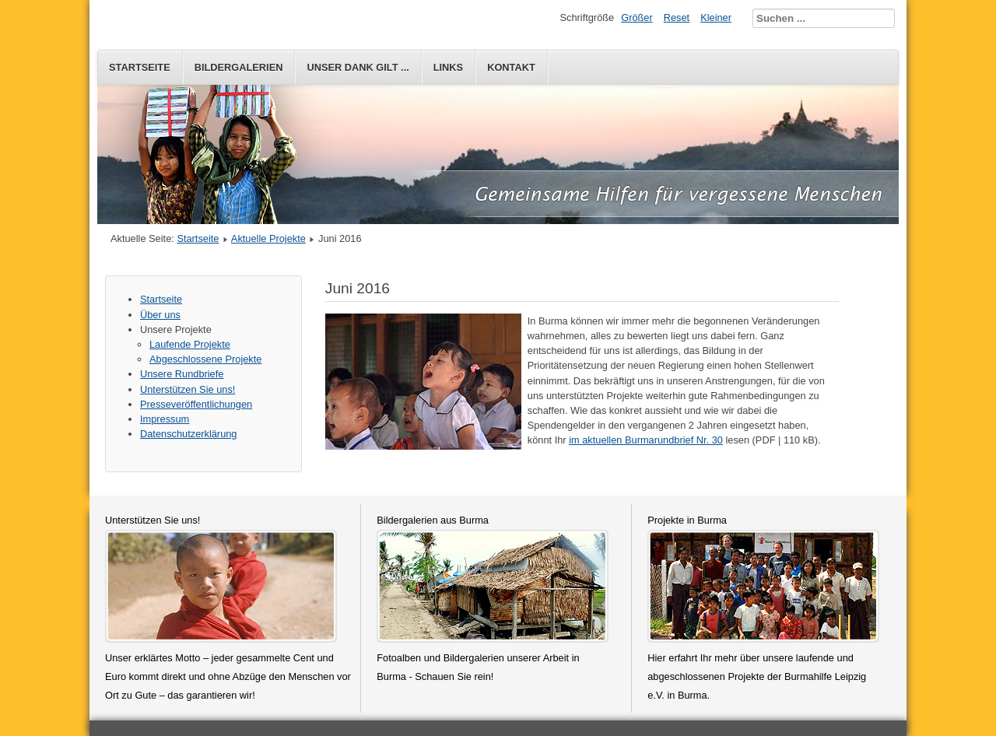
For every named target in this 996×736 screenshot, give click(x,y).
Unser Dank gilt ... (358, 67)
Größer (637, 17)
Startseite (139, 67)
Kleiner (715, 17)
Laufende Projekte (189, 344)
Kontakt (511, 67)
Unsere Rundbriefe (181, 374)
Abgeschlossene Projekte (205, 359)
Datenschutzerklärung (188, 434)
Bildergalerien (239, 67)
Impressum (164, 419)
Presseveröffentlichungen (196, 404)
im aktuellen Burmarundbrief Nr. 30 (646, 440)
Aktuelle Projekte (268, 238)
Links (448, 67)
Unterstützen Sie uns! (187, 389)
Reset (676, 17)
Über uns (160, 315)
